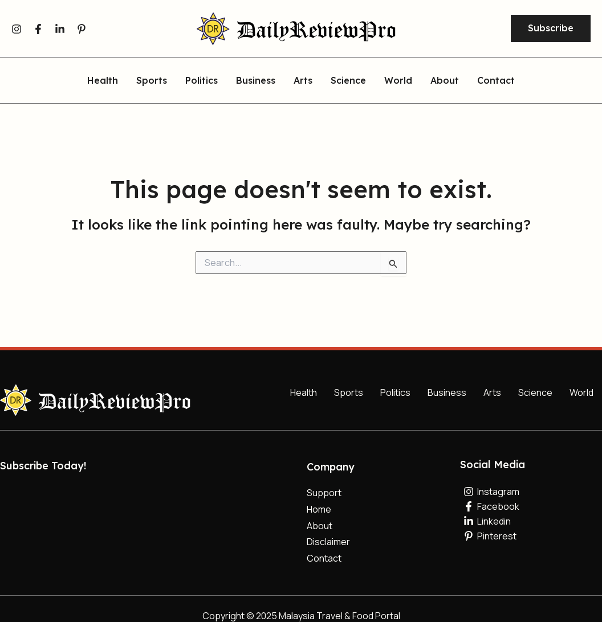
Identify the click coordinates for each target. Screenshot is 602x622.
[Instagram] (16, 29)
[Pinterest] (81, 29)
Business (255, 81)
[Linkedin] (60, 29)
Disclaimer (328, 541)
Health (102, 81)
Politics (201, 81)
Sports (151, 81)
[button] (551, 28)
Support (324, 492)
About (444, 81)
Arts (303, 81)
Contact (496, 81)
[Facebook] (38, 29)
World (398, 81)
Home (319, 509)
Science (348, 81)
